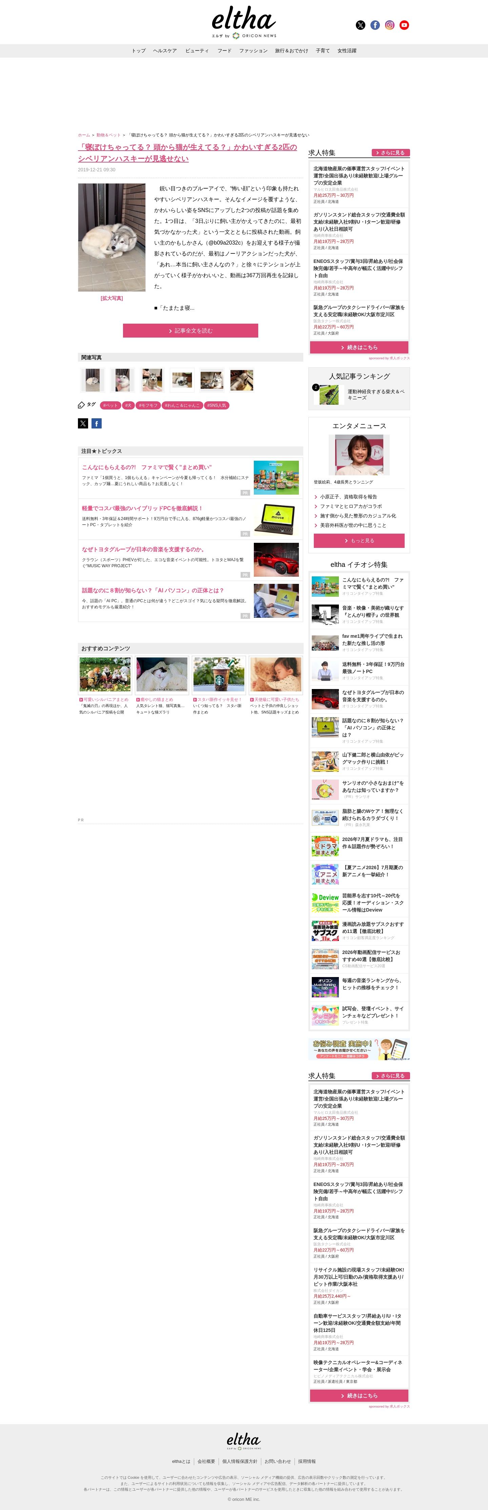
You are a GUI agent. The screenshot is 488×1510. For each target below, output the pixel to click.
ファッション (253, 50)
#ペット (110, 405)
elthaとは (181, 1461)
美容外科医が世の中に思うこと (353, 525)
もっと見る (362, 540)
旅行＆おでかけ (291, 50)
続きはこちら (362, 347)
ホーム (84, 135)
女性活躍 (347, 50)
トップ (138, 50)
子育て (323, 50)
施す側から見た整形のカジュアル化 (358, 515)
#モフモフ (148, 405)
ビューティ (197, 50)
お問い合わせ (278, 1461)
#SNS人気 (216, 405)
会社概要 (206, 1461)
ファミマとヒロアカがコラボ (351, 506)
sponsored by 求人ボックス (389, 358)
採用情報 (307, 1461)
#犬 (128, 405)
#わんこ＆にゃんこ (182, 405)
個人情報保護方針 (240, 1461)
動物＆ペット (109, 135)
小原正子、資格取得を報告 (348, 496)
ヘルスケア (165, 50)
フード (225, 50)
